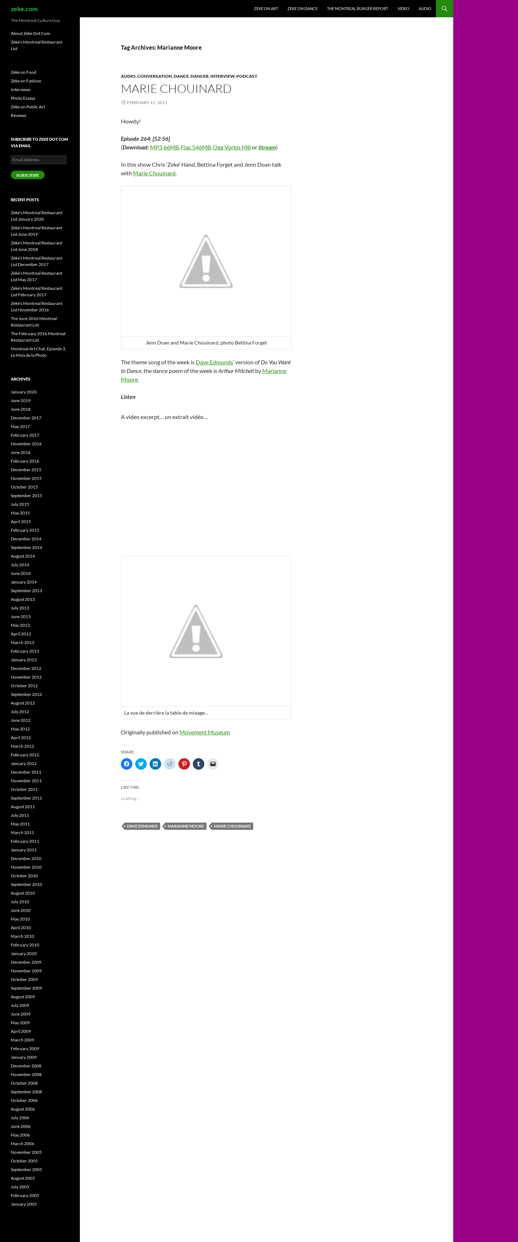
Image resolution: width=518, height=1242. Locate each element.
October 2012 (24, 685)
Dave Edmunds (214, 362)
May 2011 (20, 824)
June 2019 (21, 400)
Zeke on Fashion (26, 81)
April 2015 (21, 521)
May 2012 (20, 729)
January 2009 (24, 1057)
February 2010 (25, 945)
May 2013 (20, 625)
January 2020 (24, 392)
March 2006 (22, 1143)
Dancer (200, 76)
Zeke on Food (23, 72)
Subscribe (27, 175)
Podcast (246, 76)
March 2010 (22, 936)
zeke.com (24, 9)
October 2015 (24, 487)
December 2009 (26, 962)
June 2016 (21, 452)
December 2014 (26, 538)
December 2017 (26, 417)
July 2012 (20, 711)
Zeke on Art (266, 8)
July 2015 (20, 504)
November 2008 (26, 1074)
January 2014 (24, 582)
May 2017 (20, 426)
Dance (181, 76)
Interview (222, 76)
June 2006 (21, 1126)
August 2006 (23, 1109)
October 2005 (24, 1161)
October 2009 (24, 979)
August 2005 (23, 1178)
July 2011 (20, 815)
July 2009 (20, 1005)
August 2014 (23, 556)
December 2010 (26, 858)
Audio (425, 8)
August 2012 (23, 703)
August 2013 (23, 599)
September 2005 (26, 1169)
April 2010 (21, 927)
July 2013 (20, 608)
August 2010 (23, 893)
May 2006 (20, 1135)
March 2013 (22, 642)
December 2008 (26, 1065)
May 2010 (20, 919)
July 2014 (20, 564)
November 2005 (26, 1152)
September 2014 (26, 547)
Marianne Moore (186, 826)
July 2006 (20, 1117)
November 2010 (26, 867)
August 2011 (23, 806)
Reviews (18, 115)
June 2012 (21, 720)
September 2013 (26, 590)
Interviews (21, 89)
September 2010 (26, 884)
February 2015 (25, 530)
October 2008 (24, 1083)
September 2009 (26, 988)
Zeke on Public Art (28, 106)
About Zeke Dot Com (30, 33)
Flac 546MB (196, 147)
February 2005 (25, 1195)
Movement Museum (205, 732)
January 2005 (24, 1204)
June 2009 (21, 1014)
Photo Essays (23, 98)
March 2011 (22, 832)
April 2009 (21, 1031)
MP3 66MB (164, 147)
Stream (267, 147)
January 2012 (24, 763)
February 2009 (25, 1048)
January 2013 (24, 659)
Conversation (154, 76)
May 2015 (20, 513)
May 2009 (20, 1022)
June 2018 (21, 409)
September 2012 (26, 694)
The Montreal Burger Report (357, 8)
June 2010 (21, 910)
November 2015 (26, 478)
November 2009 (26, 970)
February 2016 (25, 461)
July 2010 (20, 901)
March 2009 (22, 1040)
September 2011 (26, 798)
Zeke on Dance (302, 8)
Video (403, 8)
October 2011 (24, 789)
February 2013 (25, 651)
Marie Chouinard (176, 88)
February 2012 (25, 754)
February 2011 (25, 841)
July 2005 (20, 1186)
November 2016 (26, 443)
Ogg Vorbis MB (232, 147)
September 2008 (26, 1091)
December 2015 (26, 469)
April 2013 (21, 633)
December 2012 (26, 668)
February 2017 (25, 435)
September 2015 (26, 495)
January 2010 (24, 953)
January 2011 (24, 849)
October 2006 (24, 1100)
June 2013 (21, 616)
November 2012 (26, 677)
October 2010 (24, 875)
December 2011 (26, 772)
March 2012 (22, 746)
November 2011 (26, 780)
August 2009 (23, 996)
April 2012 (21, 737)
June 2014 (21, 573)
